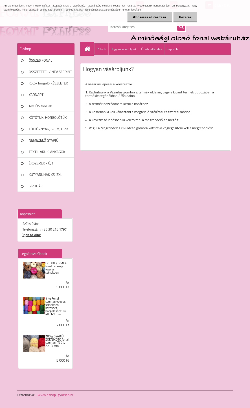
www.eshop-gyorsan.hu (56, 394)
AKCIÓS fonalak (40, 106)
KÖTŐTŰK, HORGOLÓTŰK (48, 117)
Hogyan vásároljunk (123, 49)
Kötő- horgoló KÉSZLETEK (48, 83)
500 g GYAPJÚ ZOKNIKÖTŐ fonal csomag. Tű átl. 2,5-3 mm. (56, 341)
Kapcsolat (173, 49)
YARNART (36, 94)
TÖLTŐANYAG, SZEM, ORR (48, 129)
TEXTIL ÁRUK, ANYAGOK (47, 151)
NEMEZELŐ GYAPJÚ (43, 140)
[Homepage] (89, 48)
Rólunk (101, 49)
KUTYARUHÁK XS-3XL (45, 174)
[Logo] (48, 26)
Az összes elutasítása (149, 17)
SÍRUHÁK (36, 186)
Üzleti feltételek (151, 49)
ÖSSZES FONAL (40, 60)
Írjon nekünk (31, 234)
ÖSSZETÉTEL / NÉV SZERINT (50, 71)
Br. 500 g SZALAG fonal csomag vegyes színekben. (56, 267)
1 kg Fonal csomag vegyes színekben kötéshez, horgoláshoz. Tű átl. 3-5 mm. (55, 306)
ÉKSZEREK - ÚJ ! (41, 163)
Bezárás (185, 17)
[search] (181, 27)
